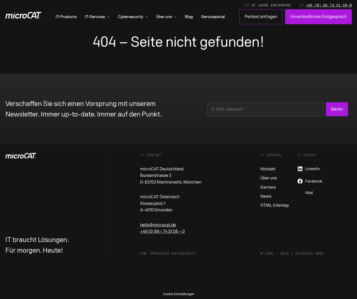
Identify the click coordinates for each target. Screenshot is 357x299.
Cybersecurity (130, 16)
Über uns (164, 16)
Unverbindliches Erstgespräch (318, 16)
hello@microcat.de (158, 224)
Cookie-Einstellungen (178, 294)
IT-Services (95, 16)
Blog (189, 16)
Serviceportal (213, 16)
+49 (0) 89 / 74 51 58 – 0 (162, 231)
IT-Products (66, 16)
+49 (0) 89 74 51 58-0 (329, 5)
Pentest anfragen (261, 16)
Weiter (337, 109)
